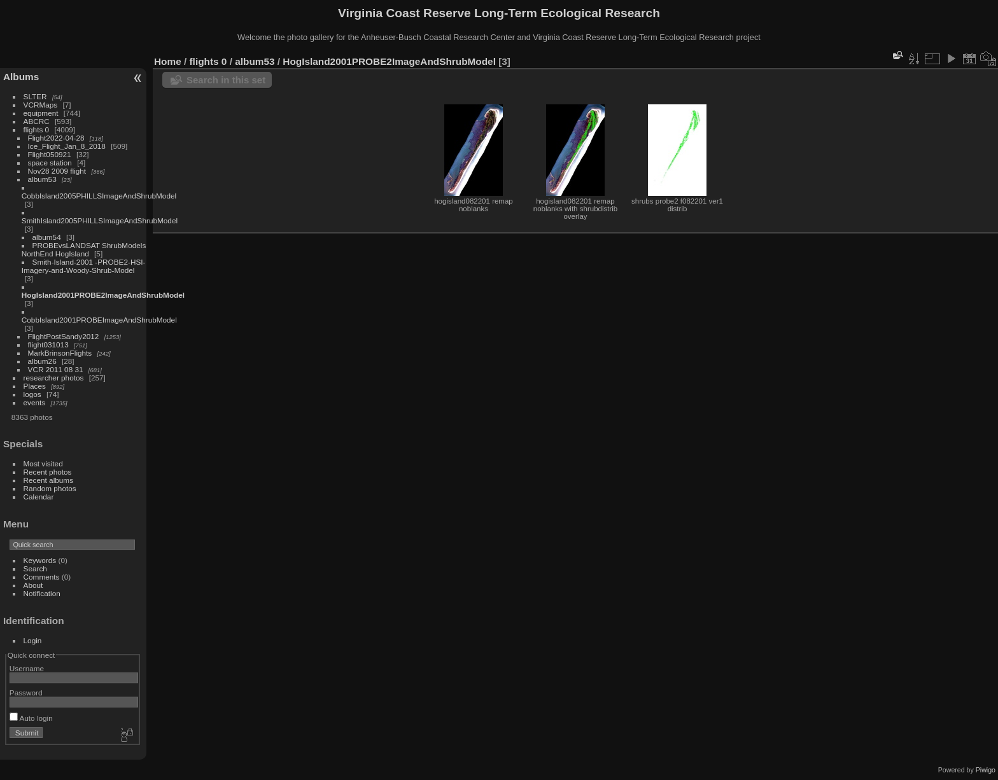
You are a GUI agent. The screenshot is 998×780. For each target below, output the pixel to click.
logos (32, 394)
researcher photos (54, 377)
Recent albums (48, 480)
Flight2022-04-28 (56, 138)
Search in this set (225, 79)
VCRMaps (41, 105)
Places (35, 386)
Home (167, 61)
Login (33, 640)
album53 (42, 179)
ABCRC (37, 121)
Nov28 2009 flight (57, 171)
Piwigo (985, 770)
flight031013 (48, 344)
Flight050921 (49, 154)
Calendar (39, 496)
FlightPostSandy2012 (63, 336)
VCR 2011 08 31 (55, 369)
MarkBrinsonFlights (60, 353)
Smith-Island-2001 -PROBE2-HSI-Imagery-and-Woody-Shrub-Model (84, 266)
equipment (41, 113)
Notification (42, 593)
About (33, 585)
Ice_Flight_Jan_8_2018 (67, 146)
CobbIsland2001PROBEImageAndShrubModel (99, 320)
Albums (21, 76)
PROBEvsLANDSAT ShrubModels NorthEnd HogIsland (84, 249)
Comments (42, 577)
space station (50, 162)
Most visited (43, 463)
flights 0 (37, 129)
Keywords (40, 560)
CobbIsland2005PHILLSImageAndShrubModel (99, 196)
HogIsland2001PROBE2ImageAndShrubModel (103, 295)
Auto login (31, 718)
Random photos (50, 488)
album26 (42, 361)
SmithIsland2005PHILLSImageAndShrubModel (100, 220)
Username (27, 668)
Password (26, 692)
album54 (46, 237)
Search (35, 568)
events (35, 402)
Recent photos (48, 472)
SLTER (35, 96)
